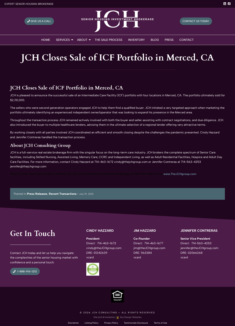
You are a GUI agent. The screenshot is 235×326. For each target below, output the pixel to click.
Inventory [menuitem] (136, 40)
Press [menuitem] (169, 40)
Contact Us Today (195, 21)
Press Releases (37, 194)
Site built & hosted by (117, 317)
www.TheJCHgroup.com (179, 174)
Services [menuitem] (63, 40)
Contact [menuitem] (186, 40)
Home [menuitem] (45, 40)
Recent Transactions (63, 194)
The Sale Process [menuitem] (108, 40)
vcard (90, 257)
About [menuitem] (82, 40)
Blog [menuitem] (155, 40)
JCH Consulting (104, 312)
